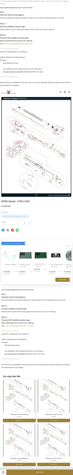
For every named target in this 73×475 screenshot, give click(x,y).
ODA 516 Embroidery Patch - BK (56, 266)
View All (67, 246)
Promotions (4, 212)
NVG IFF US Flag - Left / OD (24, 266)
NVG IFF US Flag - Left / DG (40, 265)
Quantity (3, 222)
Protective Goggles (9, 265)
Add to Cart (62, 280)
